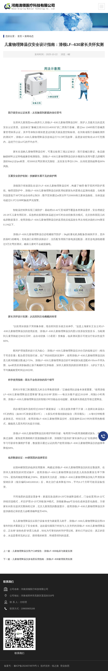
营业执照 (64, 666)
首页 (19, 36)
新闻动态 (29, 36)
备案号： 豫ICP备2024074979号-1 (21, 666)
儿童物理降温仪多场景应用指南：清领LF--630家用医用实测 (42, 559)
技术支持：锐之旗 (50, 666)
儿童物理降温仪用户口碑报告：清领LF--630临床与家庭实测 (42, 551)
